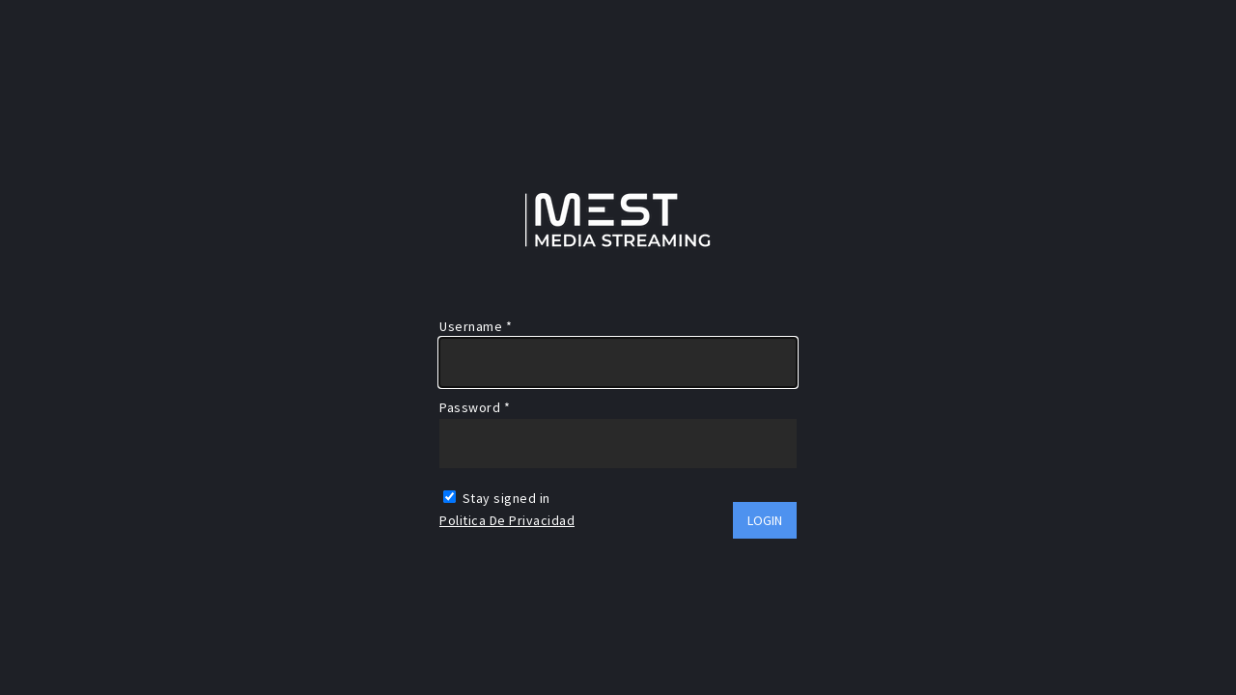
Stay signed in (496, 498)
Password (474, 407)
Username (475, 326)
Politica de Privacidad (507, 520)
